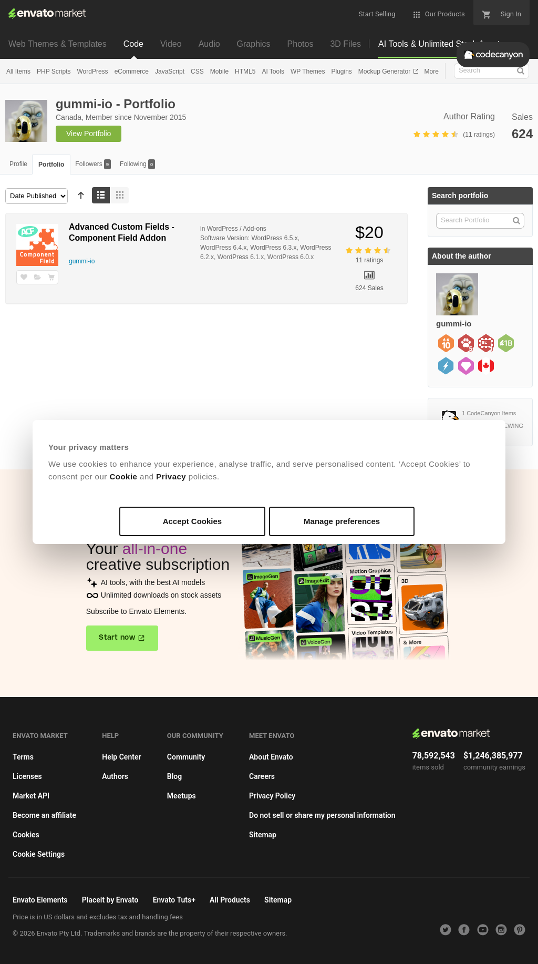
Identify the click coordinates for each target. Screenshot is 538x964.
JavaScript (169, 71)
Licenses (27, 776)
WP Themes (308, 71)
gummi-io (82, 261)
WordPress (92, 71)
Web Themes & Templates (57, 43)
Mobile (219, 71)
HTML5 (245, 71)
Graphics (254, 43)
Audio (209, 43)
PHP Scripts (53, 71)
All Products (230, 900)
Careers (262, 776)
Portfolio (51, 164)
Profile (18, 164)
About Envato (271, 757)
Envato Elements (40, 900)
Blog (174, 776)
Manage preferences (342, 521)
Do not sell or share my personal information (322, 815)
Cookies (26, 834)
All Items (18, 71)
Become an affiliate (44, 815)
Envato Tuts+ (174, 900)
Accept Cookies (192, 521)
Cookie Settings (39, 854)
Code (133, 43)
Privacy (171, 476)
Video (171, 43)
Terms (23, 757)
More (432, 71)
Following (137, 164)
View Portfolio (88, 133)
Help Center (121, 757)
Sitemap (262, 834)
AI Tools (273, 71)
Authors (115, 776)
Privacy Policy (272, 796)
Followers (93, 164)
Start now (117, 637)
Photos (300, 43)
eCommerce (132, 71)
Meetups (181, 796)
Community (186, 757)
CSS (197, 71)
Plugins (341, 71)
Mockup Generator (385, 71)
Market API (31, 796)
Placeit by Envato (110, 900)
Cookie (123, 476)
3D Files (345, 43)
